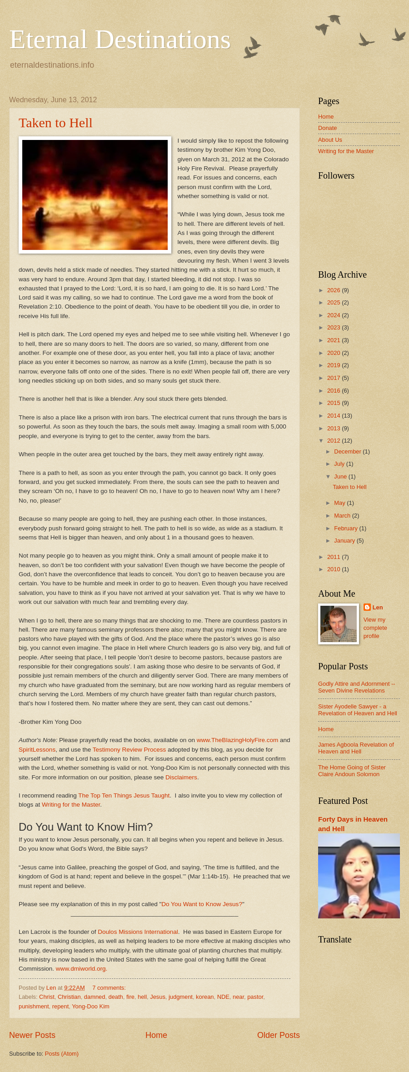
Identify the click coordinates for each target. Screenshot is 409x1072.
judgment (181, 996)
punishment (34, 1006)
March (343, 515)
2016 (334, 390)
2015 (334, 402)
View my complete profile (375, 627)
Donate (327, 128)
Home (156, 1035)
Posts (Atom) (62, 1053)
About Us (330, 139)
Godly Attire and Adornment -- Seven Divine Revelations (356, 687)
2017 (334, 377)
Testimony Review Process (129, 749)
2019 (334, 365)
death (116, 996)
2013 (334, 428)
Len (378, 607)
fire (130, 996)
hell (142, 996)
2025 (334, 302)
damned (94, 996)
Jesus (157, 996)
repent (60, 1006)
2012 (334, 440)
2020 (334, 352)
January (345, 540)
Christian (69, 996)
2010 (334, 569)
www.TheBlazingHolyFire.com (238, 740)
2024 (334, 315)
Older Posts (278, 1035)
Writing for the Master (71, 804)
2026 (334, 290)
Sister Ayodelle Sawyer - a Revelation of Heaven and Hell (357, 710)
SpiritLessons (37, 749)
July (340, 463)
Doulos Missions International (138, 931)
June (341, 476)
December (348, 451)
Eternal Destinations (120, 39)
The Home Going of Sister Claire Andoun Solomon (352, 771)
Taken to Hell (56, 122)
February (346, 528)
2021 (334, 340)
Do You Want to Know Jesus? (201, 904)
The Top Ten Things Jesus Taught (124, 795)
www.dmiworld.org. (81, 968)
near (238, 996)
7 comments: (109, 987)
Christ (47, 996)
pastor (255, 996)
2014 (334, 415)
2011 (334, 556)
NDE (223, 996)
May (340, 502)
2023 (334, 327)
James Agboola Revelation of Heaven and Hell (356, 748)
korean (205, 996)
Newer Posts (32, 1035)
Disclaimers (181, 777)
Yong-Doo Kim (91, 1006)
